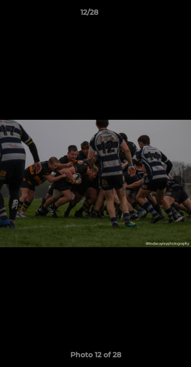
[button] (154, 14)
